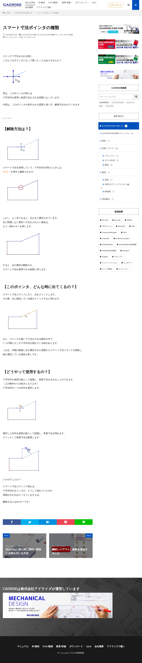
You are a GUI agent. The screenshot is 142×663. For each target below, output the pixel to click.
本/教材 (41, 2)
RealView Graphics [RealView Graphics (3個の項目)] (123, 238)
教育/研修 (66, 2)
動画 (106, 141)
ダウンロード (81, 2)
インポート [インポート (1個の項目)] (128, 263)
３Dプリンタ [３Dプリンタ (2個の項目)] (107, 226)
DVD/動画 (52, 2)
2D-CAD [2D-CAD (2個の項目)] (105, 220)
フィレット (130, 102)
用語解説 (108, 199)
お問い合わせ (115, 5)
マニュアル (30, 2)
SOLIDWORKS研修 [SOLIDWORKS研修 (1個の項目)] (109, 251)
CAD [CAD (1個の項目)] (133, 226)
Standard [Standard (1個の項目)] (125, 251)
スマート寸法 (17, 37)
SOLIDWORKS (104, 102)
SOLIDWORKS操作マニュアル (51, 35)
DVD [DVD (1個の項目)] (124, 232)
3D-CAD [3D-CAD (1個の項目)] (117, 220)
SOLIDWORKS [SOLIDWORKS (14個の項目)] (107, 244)
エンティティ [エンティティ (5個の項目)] (123, 269)
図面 (109, 165)
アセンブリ (112, 155)
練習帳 (110, 191)
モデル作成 (68, 35)
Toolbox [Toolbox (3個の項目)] (105, 257)
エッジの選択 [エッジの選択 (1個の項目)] (107, 269)
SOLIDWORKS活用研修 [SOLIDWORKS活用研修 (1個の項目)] (127, 244)
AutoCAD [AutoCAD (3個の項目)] (121, 226)
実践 (109, 179)
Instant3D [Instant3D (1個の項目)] (105, 238)
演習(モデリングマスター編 (117, 184)
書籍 (106, 172)
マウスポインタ (29, 37)
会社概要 (29, 7)
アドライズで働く (44, 7)
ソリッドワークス (117, 102)
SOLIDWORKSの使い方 (23, 13)
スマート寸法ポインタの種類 (47, 13)
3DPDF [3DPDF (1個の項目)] (129, 220)
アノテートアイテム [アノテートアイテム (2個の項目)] (109, 263)
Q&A (94, 2)
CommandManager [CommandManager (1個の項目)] (109, 232)
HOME (7, 13)
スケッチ (8, 37)
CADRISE (79, 653)
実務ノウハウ (110, 148)
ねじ (101, 106)
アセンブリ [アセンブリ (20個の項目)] (118, 257)
